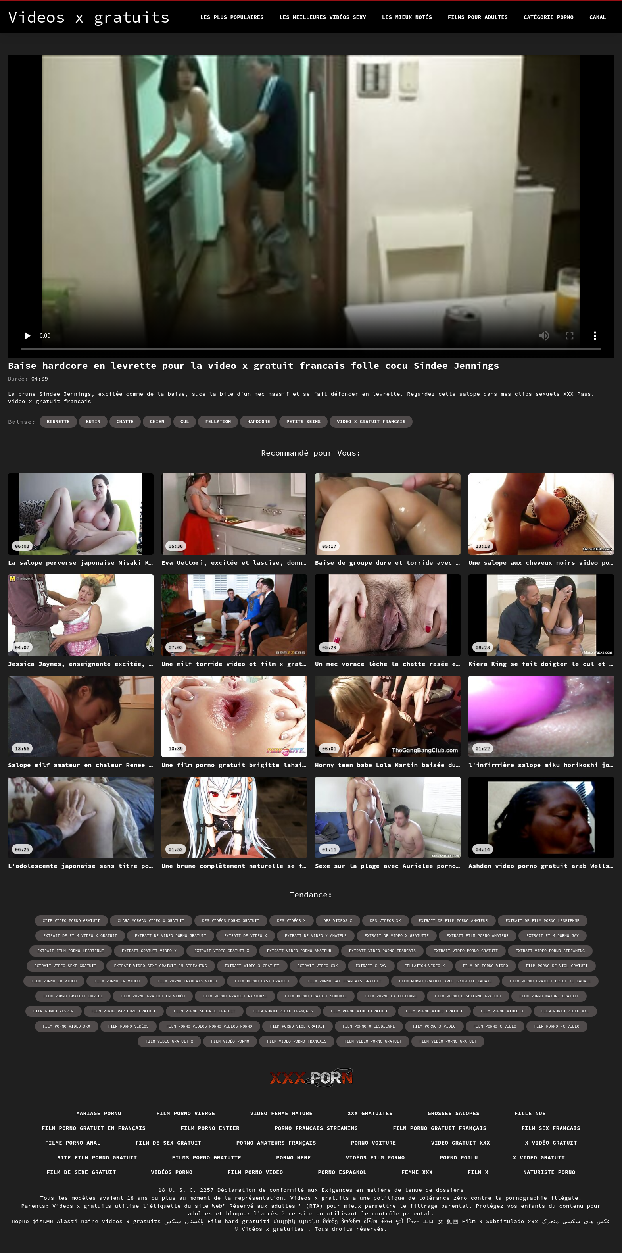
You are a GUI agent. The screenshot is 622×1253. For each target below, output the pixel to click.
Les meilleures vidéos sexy (322, 17)
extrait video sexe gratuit (65, 965)
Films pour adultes (478, 17)
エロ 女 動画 (440, 1221)
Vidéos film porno (375, 1157)
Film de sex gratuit (168, 1142)
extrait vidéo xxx (318, 965)
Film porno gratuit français (439, 1128)
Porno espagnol (342, 1172)
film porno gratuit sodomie (316, 996)
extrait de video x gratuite (397, 935)
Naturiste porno (549, 1172)
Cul (184, 421)
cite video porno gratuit (71, 920)
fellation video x (425, 965)
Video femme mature (281, 1113)
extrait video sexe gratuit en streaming (160, 965)
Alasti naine (77, 1221)
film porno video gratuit (359, 1011)
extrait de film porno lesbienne (543, 920)
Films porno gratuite (206, 1157)
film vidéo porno (230, 1041)
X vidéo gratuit (551, 1142)
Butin (93, 421)
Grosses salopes (454, 1113)
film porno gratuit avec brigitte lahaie (445, 981)
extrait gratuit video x (149, 950)
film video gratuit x (169, 1041)
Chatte (125, 421)
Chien (157, 421)
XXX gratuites (370, 1113)
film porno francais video (187, 981)
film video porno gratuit (372, 1041)
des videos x (338, 920)
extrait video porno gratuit (466, 950)
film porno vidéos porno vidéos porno (209, 1026)
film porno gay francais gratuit (344, 981)
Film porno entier (210, 1128)
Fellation (218, 421)
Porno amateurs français (276, 1142)
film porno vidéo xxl (565, 1011)
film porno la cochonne (391, 996)
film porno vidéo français (283, 1011)
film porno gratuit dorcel (73, 996)
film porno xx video (557, 1026)
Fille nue (530, 1113)
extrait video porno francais (382, 950)
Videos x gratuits (131, 1221)
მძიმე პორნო (341, 1221)
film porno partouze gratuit (124, 1011)
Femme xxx (417, 1172)
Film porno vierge (185, 1113)
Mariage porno (98, 1113)
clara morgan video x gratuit (151, 920)
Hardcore (258, 421)
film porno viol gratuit (297, 1026)
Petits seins (303, 421)
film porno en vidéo (54, 981)
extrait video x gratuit (252, 965)
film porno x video (434, 1026)
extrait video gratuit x (221, 950)
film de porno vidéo (485, 965)
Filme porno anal (72, 1142)
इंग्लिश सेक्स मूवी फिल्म (391, 1221)
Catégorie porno (549, 17)
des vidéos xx (385, 920)
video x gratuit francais (371, 421)
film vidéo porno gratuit (447, 1041)
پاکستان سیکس (184, 1221)
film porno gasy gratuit (262, 981)
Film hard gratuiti (238, 1221)
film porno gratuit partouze (235, 996)
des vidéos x (291, 920)
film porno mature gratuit (549, 996)
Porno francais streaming (316, 1128)
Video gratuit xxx (460, 1142)
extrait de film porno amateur (453, 920)
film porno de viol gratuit (557, 965)
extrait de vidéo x (245, 935)
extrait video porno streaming (550, 950)
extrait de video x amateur (316, 935)
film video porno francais (296, 1041)
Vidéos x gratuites (274, 1228)
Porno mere (293, 1157)
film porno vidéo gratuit (434, 1011)
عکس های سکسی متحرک (575, 1221)
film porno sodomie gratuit (205, 1011)
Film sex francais (550, 1128)
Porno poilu (459, 1157)
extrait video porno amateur (299, 950)
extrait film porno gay (552, 935)
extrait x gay (371, 965)
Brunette (58, 421)
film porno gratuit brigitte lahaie (550, 981)
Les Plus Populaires (232, 17)
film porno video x (502, 1011)
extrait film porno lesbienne (70, 950)
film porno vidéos (128, 1026)
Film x (478, 1172)
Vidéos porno (172, 1172)
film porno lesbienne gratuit (468, 996)
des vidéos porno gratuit (230, 920)
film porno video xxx (66, 1026)
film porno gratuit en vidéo (153, 996)
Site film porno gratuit (97, 1157)
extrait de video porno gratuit (170, 935)
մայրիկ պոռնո (296, 1221)
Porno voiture (373, 1142)
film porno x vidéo (495, 1026)
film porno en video (117, 981)
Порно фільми (32, 1221)
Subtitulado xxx (512, 1221)
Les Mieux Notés (407, 17)
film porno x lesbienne (369, 1026)
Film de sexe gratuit (81, 1172)
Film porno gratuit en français (94, 1128)
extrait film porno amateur (478, 935)
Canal (597, 17)
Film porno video (255, 1172)
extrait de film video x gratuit (80, 935)
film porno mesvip (53, 1011)
